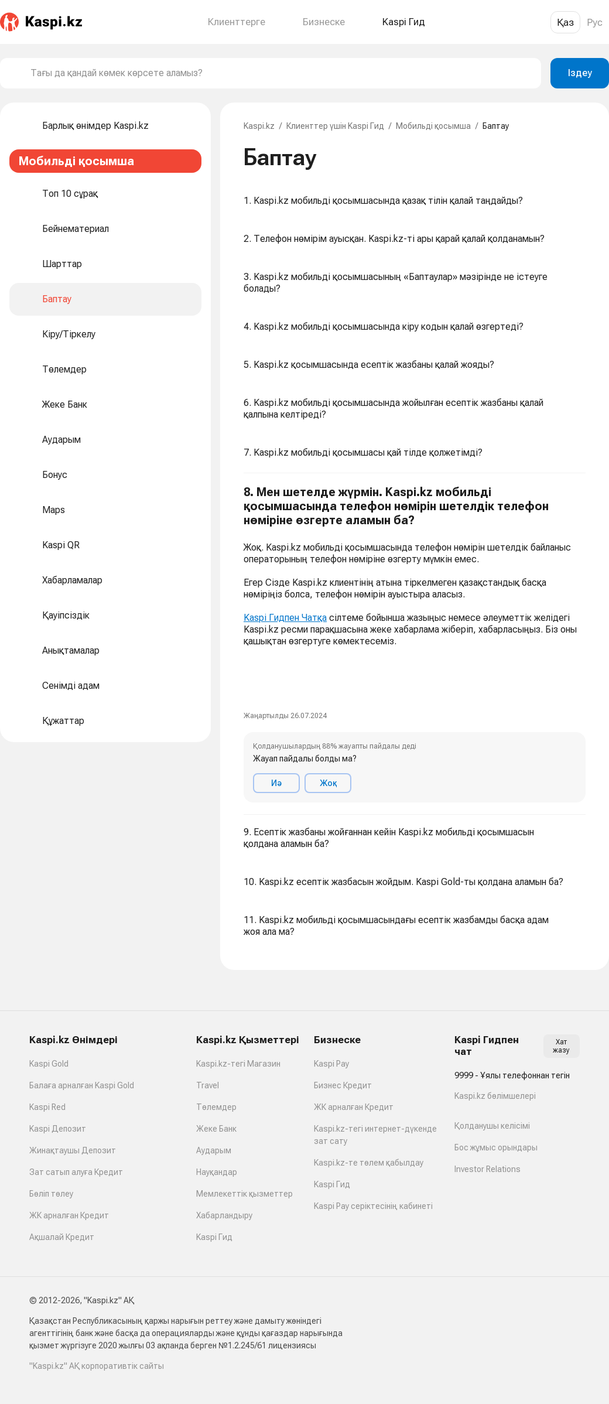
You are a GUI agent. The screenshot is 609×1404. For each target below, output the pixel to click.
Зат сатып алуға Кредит (76, 1172)
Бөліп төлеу (51, 1193)
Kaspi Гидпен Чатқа (285, 617)
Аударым (213, 1150)
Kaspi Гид (214, 1237)
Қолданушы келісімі (492, 1125)
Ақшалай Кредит (61, 1237)
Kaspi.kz (259, 126)
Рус (595, 22)
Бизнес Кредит (343, 1085)
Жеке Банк (216, 1128)
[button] (415, 644)
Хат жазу (561, 1046)
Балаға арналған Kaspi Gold (81, 1085)
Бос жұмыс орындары (496, 1147)
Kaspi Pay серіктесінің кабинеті (373, 1206)
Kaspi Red (47, 1107)
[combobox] (281, 73)
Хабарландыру (224, 1215)
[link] (253, 666)
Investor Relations (487, 1169)
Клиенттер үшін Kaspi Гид (335, 126)
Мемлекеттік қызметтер (244, 1193)
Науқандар (216, 1172)
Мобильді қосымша (433, 126)
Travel (207, 1085)
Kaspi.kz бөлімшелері (495, 1096)
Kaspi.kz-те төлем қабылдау (368, 1162)
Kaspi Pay (331, 1063)
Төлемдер (216, 1107)
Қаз (565, 22)
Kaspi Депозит (57, 1128)
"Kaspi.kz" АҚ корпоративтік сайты (96, 1366)
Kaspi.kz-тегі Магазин (238, 1063)
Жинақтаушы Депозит (72, 1150)
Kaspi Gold (49, 1063)
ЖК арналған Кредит (69, 1215)
